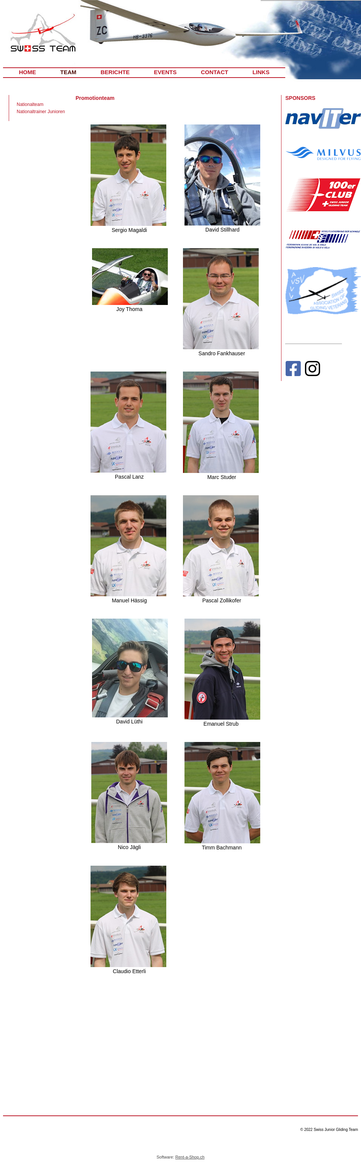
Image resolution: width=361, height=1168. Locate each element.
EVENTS (165, 72)
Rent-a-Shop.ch (190, 1157)
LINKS (260, 72)
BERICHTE (115, 72)
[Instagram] (312, 370)
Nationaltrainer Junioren (41, 111)
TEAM (68, 72)
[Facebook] (293, 370)
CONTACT (214, 72)
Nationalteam (30, 104)
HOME (27, 72)
